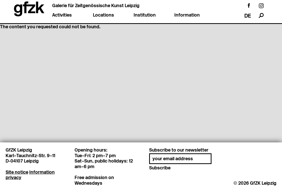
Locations (103, 15)
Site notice (17, 172)
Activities (62, 15)
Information (187, 15)
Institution (145, 15)
